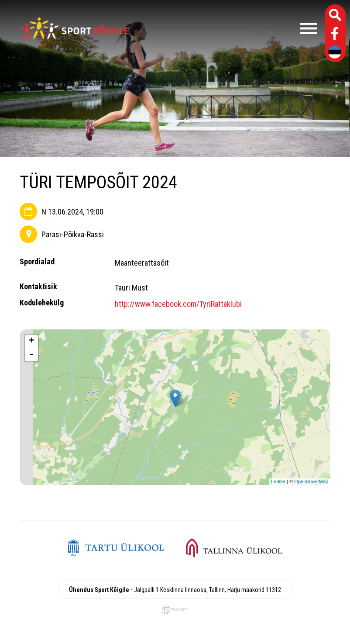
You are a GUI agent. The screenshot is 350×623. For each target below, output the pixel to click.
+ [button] (31, 341)
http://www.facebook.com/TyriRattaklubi (178, 303)
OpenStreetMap (311, 481)
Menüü (227, 28)
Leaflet (278, 481)
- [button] (31, 354)
